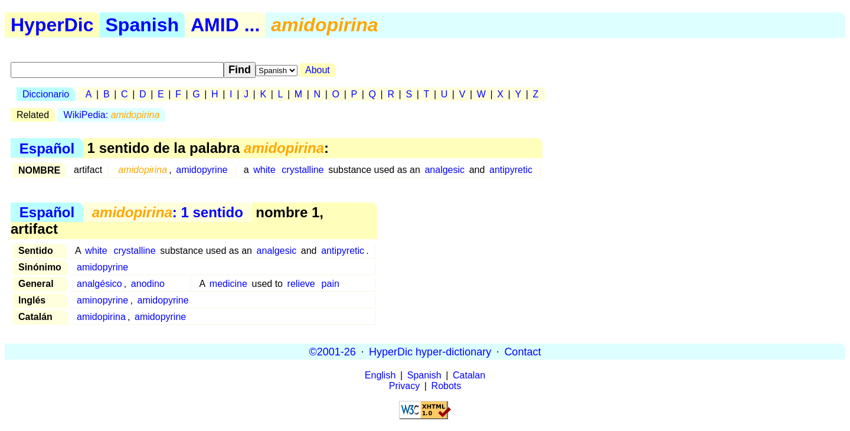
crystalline (302, 170)
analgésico (99, 284)
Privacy (404, 386)
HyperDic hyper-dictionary (430, 351)
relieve (301, 284)
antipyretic (510, 170)
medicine (228, 284)
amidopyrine (201, 170)
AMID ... (225, 24)
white (264, 170)
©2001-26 (332, 351)
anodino (148, 284)
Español (46, 148)
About (317, 70)
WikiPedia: (112, 115)
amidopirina (101, 317)
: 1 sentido (167, 212)
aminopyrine (102, 300)
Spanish (142, 24)
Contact (522, 351)
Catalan (469, 375)
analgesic (444, 170)
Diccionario (45, 94)
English (380, 375)
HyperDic (52, 24)
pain (330, 284)
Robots (446, 386)
